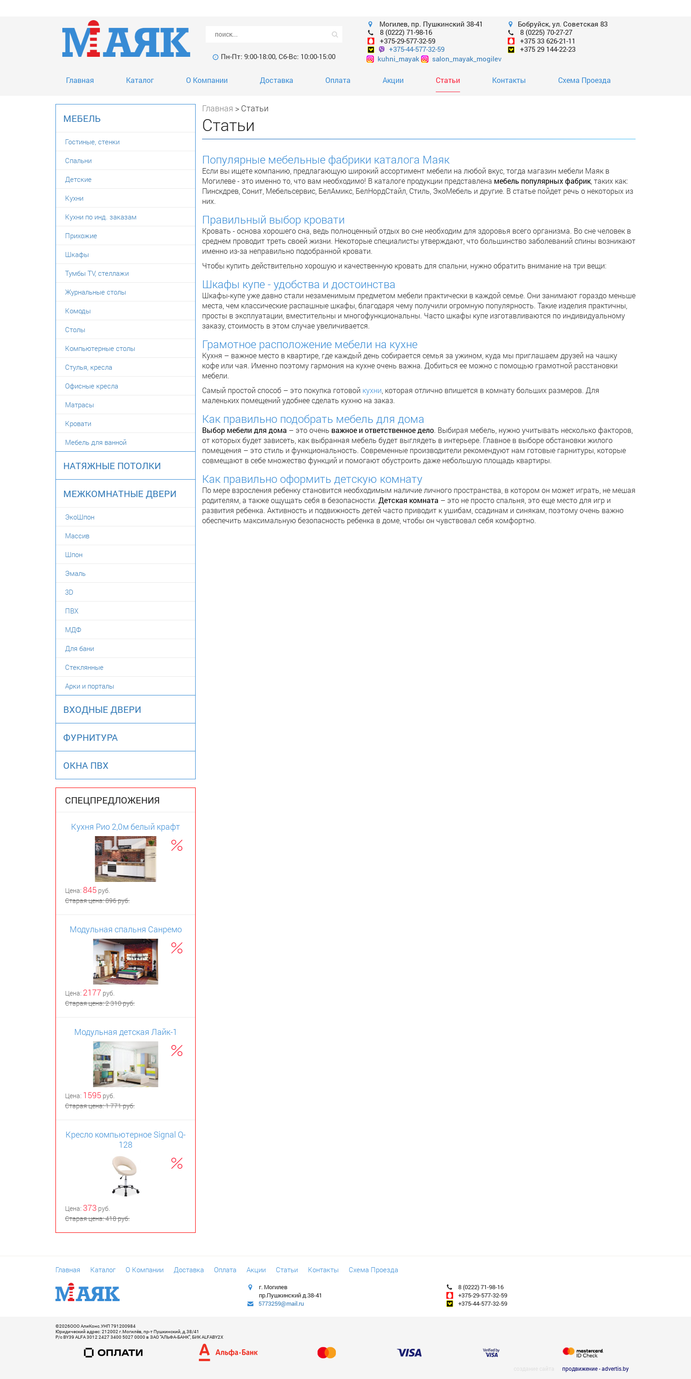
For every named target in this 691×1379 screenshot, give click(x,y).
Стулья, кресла (88, 367)
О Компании (207, 80)
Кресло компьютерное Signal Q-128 (126, 1139)
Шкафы (77, 254)
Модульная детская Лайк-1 (125, 1032)
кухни (372, 390)
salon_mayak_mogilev (461, 58)
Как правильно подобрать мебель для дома (313, 418)
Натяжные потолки (112, 465)
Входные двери (102, 709)
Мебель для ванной (95, 442)
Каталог (140, 80)
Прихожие (81, 235)
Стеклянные (84, 667)
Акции (393, 80)
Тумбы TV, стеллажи (97, 273)
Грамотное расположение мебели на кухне (309, 344)
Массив (77, 535)
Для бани (79, 648)
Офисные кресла (91, 385)
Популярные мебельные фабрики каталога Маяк (326, 159)
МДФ (73, 629)
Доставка (276, 80)
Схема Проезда (584, 80)
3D (69, 591)
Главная (80, 80)
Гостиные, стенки (92, 141)
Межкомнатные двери (119, 493)
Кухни (74, 197)
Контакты (509, 80)
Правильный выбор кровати (273, 219)
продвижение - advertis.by (595, 1368)
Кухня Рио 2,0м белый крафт (125, 826)
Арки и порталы (89, 685)
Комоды (78, 310)
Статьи (448, 80)
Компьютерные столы (100, 348)
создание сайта (534, 1368)
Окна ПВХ (86, 765)
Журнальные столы (95, 291)
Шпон (73, 554)
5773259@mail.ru (281, 1303)
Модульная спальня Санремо (126, 929)
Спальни (78, 160)
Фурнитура (90, 737)
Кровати (78, 423)
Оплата (338, 80)
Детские (78, 179)
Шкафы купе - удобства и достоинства (298, 284)
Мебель (82, 118)
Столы (75, 329)
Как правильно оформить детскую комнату (312, 478)
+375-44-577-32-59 (416, 49)
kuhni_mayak (393, 58)
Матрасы (79, 404)
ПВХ (71, 610)
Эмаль (75, 573)
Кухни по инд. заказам (101, 216)
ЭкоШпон (79, 516)
